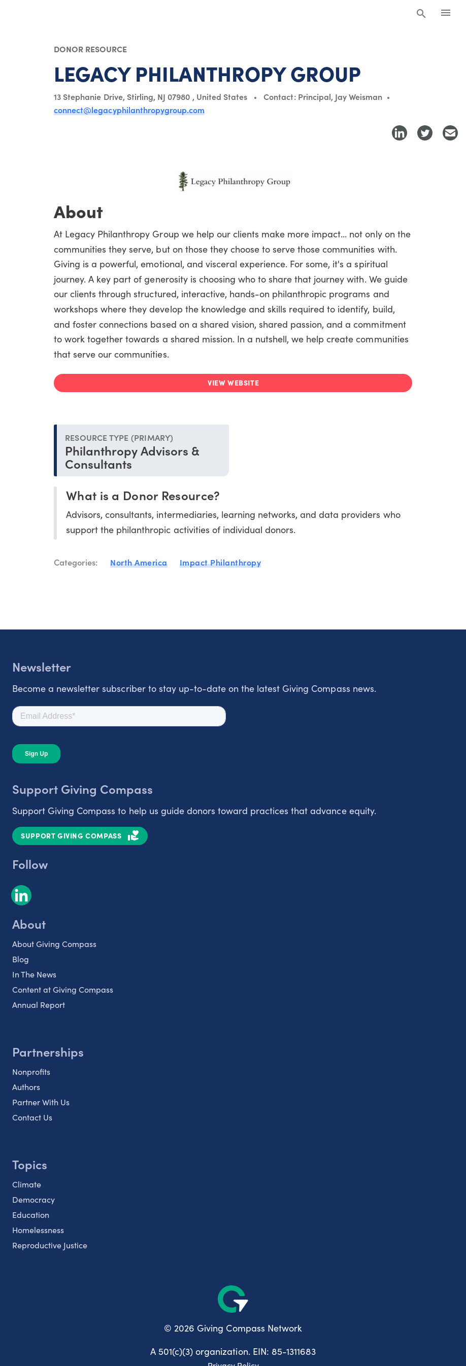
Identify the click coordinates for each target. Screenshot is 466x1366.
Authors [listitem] (26, 1086)
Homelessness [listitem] (38, 1229)
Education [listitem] (30, 1214)
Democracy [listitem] (33, 1199)
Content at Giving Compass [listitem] (62, 989)
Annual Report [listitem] (38, 1004)
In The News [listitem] (34, 974)
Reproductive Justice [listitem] (49, 1245)
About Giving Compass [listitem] (54, 943)
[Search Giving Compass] (421, 14)
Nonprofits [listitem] (31, 1071)
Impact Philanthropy (220, 562)
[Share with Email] (450, 133)
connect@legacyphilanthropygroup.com (129, 109)
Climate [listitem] (26, 1184)
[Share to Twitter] (424, 133)
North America (139, 562)
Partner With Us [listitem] (41, 1102)
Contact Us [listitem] (32, 1117)
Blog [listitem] (20, 959)
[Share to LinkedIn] (399, 133)
